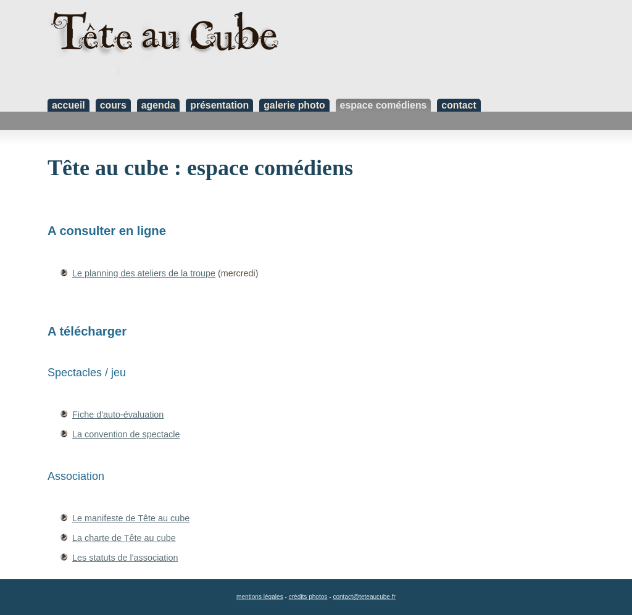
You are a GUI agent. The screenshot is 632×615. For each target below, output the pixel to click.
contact (458, 105)
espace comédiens (383, 105)
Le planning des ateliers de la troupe (143, 273)
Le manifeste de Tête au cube (130, 518)
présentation (219, 105)
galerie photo (294, 105)
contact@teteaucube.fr (364, 596)
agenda (158, 105)
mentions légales (259, 596)
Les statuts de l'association (125, 558)
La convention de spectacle (126, 434)
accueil (68, 105)
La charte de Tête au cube (124, 538)
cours (113, 105)
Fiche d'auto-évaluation (118, 414)
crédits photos (308, 596)
